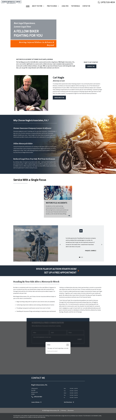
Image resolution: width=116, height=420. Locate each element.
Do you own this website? (52, 351)
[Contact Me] (86, 6)
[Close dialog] (68, 345)
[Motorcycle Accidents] (58, 202)
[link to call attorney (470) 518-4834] (106, 2)
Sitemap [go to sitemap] (63, 410)
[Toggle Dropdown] (44, 6)
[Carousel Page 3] (82, 257)
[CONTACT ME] (90, 66)
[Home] (27, 6)
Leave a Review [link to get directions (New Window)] (36, 402)
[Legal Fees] (65, 6)
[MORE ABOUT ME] (59, 98)
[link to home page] (11, 2)
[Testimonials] (75, 6)
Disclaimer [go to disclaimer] (71, 410)
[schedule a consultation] (58, 271)
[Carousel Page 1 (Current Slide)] (79, 257)
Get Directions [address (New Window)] (69, 402)
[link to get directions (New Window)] (46, 391)
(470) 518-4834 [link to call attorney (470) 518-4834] (36, 397)
